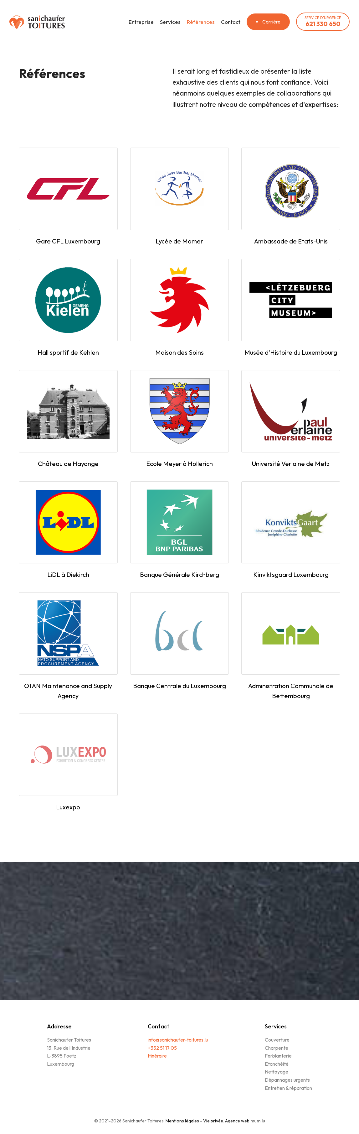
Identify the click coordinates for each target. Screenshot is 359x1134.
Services (170, 21)
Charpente (276, 1048)
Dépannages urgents (287, 1080)
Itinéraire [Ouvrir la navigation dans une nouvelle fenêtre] (157, 1056)
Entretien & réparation (288, 1088)
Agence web (237, 1121)
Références (201, 21)
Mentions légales (182, 1121)
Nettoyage (276, 1072)
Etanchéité (277, 1064)
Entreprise (141, 21)
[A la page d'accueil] (37, 22)
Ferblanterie (278, 1056)
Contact (230, 21)
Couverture (277, 1040)
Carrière (271, 21)
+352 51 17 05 (162, 1048)
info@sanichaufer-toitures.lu (178, 1040)
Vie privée (213, 1121)
